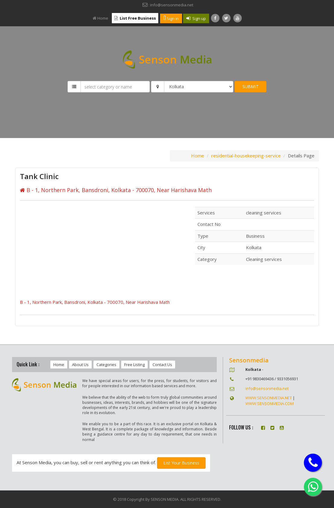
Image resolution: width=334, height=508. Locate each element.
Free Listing (134, 364)
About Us (80, 364)
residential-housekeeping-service (246, 156)
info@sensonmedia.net (266, 388)
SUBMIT (250, 86)
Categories (106, 364)
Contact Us (162, 364)
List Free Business (135, 18)
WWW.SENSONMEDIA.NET (268, 397)
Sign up (196, 18)
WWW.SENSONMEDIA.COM (269, 403)
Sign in (171, 18)
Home (100, 18)
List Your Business (181, 463)
